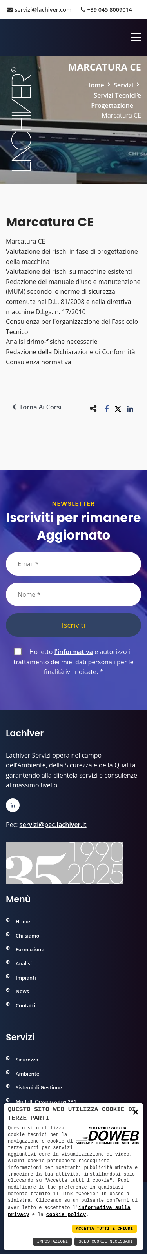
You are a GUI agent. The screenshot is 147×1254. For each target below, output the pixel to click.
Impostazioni (52, 1242)
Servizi (123, 85)
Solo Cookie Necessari (105, 1242)
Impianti (26, 977)
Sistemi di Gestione (39, 1087)
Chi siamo (27, 935)
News (22, 991)
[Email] (73, 564)
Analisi (24, 963)
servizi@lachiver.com (39, 9)
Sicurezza (27, 1059)
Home (95, 85)
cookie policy (66, 1214)
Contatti (25, 1005)
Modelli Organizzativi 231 (46, 1101)
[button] (107, 408)
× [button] (135, 1112)
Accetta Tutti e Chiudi (104, 1229)
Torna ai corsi (37, 407)
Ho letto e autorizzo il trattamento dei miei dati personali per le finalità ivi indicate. (73, 661)
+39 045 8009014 (106, 9)
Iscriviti (73, 625)
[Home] (7, 37)
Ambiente (27, 1073)
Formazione (30, 949)
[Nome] (73, 594)
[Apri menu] (133, 37)
